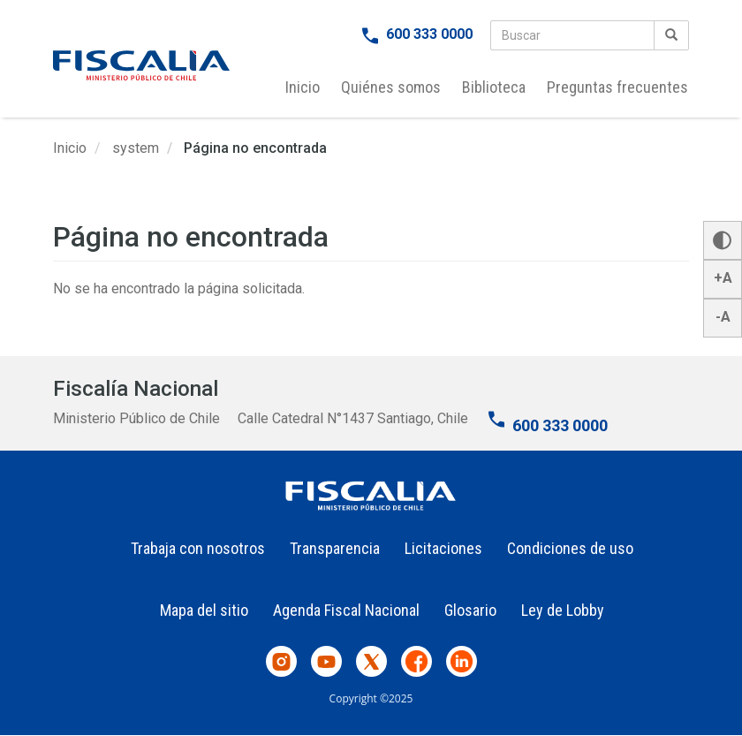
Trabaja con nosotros (198, 548)
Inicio (302, 87)
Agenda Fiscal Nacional (346, 610)
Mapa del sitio (204, 610)
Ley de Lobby (562, 610)
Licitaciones (443, 548)
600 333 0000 (429, 34)
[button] (722, 240)
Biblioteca (494, 87)
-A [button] (723, 316)
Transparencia (335, 548)
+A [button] (723, 277)
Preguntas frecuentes (617, 87)
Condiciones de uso (570, 548)
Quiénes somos (391, 87)
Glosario (470, 610)
